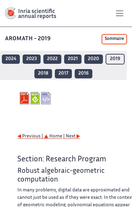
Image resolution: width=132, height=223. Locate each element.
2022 (52, 59)
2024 (11, 59)
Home (53, 136)
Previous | (30, 136)
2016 (83, 74)
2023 (31, 59)
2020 (93, 59)
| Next (71, 136)
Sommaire (114, 39)
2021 (73, 59)
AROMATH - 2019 (28, 39)
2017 (63, 74)
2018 (43, 74)
